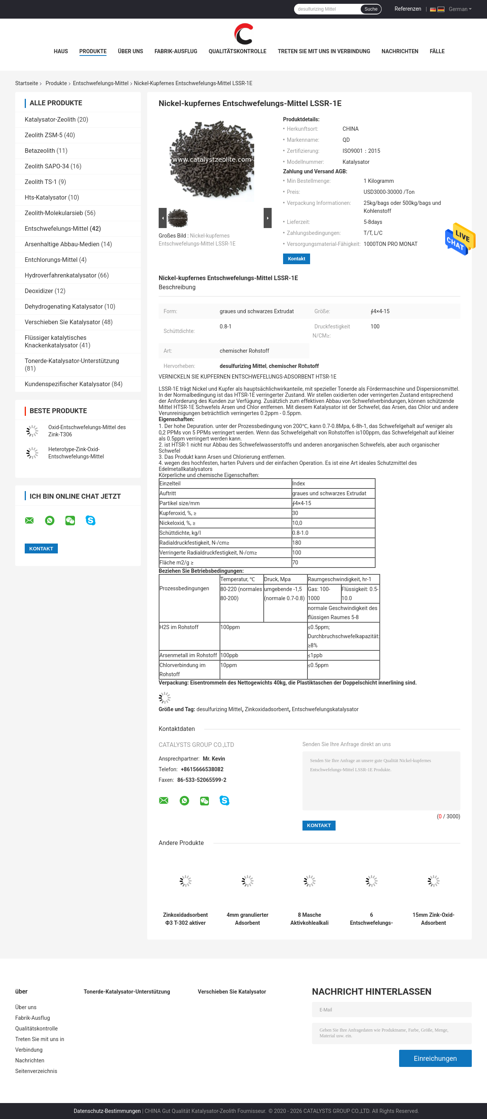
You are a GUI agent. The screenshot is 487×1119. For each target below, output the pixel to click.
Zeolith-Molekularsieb (54, 213)
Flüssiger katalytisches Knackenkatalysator (55, 341)
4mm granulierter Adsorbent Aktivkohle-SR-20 (247, 919)
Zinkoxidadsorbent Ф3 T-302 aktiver (185, 919)
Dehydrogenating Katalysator (64, 306)
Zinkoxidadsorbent (267, 709)
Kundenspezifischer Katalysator (67, 384)
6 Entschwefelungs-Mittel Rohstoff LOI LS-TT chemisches (371, 919)
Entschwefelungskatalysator (325, 709)
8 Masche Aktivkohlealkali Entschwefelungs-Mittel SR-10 (309, 919)
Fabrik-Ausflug (175, 51)
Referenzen (408, 9)
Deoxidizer (39, 291)
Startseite (26, 83)
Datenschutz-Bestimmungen (107, 1111)
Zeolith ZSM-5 (43, 135)
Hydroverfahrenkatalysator (60, 275)
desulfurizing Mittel (219, 709)
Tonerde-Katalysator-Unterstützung (72, 361)
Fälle (437, 51)
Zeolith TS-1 (41, 181)
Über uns (130, 51)
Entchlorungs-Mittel (51, 259)
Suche (370, 9)
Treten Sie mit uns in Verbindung (324, 51)
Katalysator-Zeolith (50, 119)
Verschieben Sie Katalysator (62, 322)
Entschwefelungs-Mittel (101, 83)
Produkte (93, 51)
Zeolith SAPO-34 (47, 166)
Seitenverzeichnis (36, 1071)
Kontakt (296, 259)
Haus (61, 51)
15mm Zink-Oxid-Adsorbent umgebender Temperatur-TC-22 (433, 919)
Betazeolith (40, 150)
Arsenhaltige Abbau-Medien (62, 244)
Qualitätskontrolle (238, 51)
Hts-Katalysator (46, 197)
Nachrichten (400, 51)
